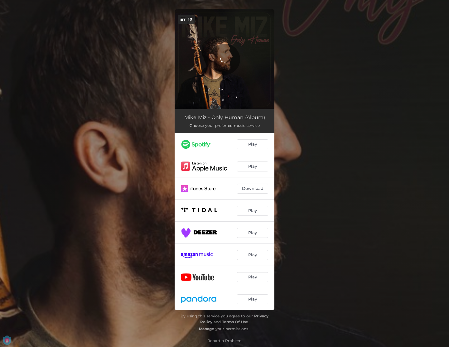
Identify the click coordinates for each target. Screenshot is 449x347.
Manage (206, 328)
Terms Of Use (235, 322)
